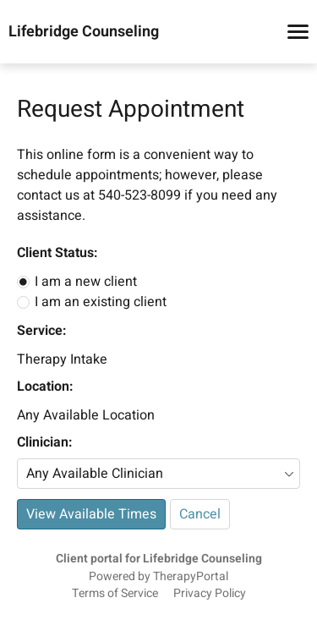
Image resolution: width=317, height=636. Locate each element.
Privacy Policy (209, 593)
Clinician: (44, 442)
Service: (41, 331)
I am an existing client (101, 302)
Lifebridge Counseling (83, 32)
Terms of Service (115, 593)
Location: (45, 386)
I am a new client (86, 281)
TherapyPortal (190, 576)
